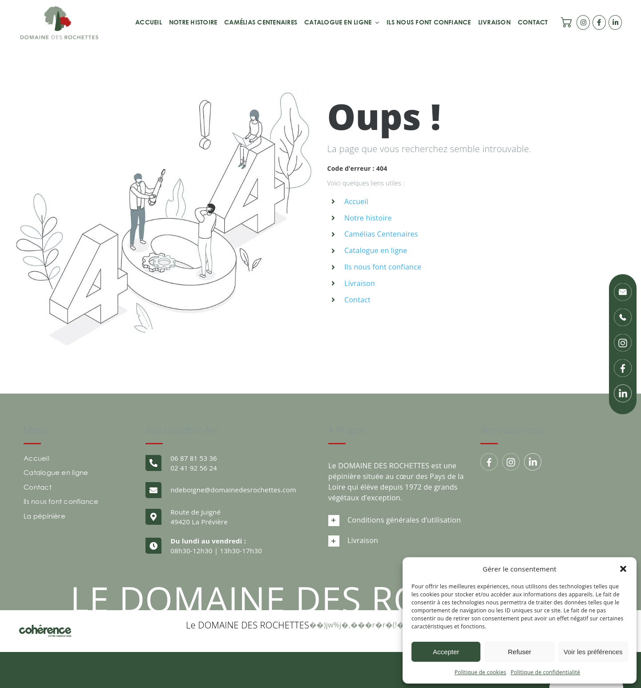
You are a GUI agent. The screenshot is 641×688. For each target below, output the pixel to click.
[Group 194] (511, 462)
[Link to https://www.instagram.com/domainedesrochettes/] (583, 22)
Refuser (520, 652)
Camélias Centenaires (381, 234)
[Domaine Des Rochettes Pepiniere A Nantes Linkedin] (532, 462)
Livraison (359, 283)
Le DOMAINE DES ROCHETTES (247, 625)
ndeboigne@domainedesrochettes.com (233, 489)
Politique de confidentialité (545, 672)
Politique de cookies (480, 672)
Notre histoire (368, 218)
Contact (357, 300)
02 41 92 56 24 (193, 467)
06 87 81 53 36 (193, 458)
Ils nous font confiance (382, 267)
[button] (623, 568)
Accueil (356, 201)
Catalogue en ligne (375, 250)
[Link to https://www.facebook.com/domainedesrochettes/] (599, 22)
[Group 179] (489, 462)
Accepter (446, 652)
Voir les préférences (593, 652)
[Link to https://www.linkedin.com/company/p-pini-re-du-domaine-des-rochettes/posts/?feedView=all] (615, 22)
